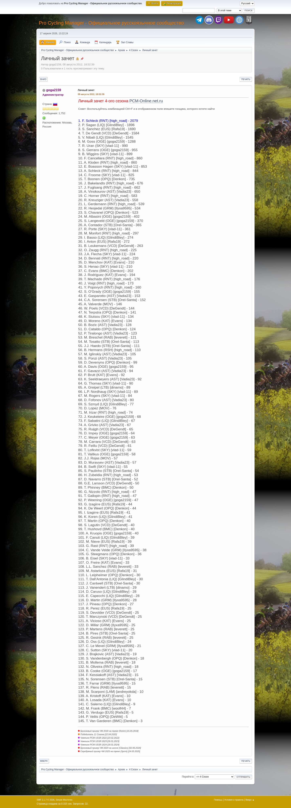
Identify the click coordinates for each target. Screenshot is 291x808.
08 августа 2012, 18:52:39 (91, 94)
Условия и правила (234, 800)
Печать (245, 79)
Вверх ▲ (250, 800)
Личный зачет (86, 90)
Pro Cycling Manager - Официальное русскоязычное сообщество (111, 23)
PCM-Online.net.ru (146, 101)
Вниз (43, 79)
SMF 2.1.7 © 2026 (46, 800)
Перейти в (187, 776)
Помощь (218, 800)
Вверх (44, 761)
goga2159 (53, 90)
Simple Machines (64, 800)
